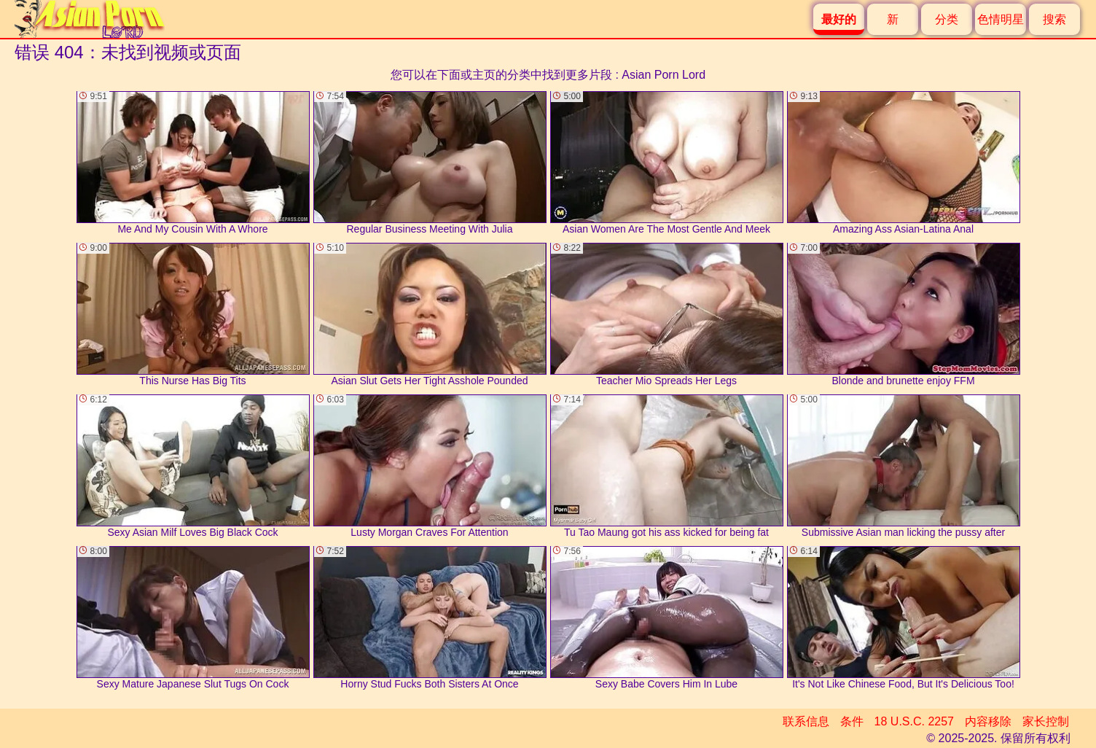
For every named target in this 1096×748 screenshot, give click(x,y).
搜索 (1054, 19)
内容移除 (988, 721)
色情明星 (1000, 19)
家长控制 (1045, 721)
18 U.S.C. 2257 (914, 721)
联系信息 (806, 721)
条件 (852, 721)
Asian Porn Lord (663, 75)
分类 (946, 19)
